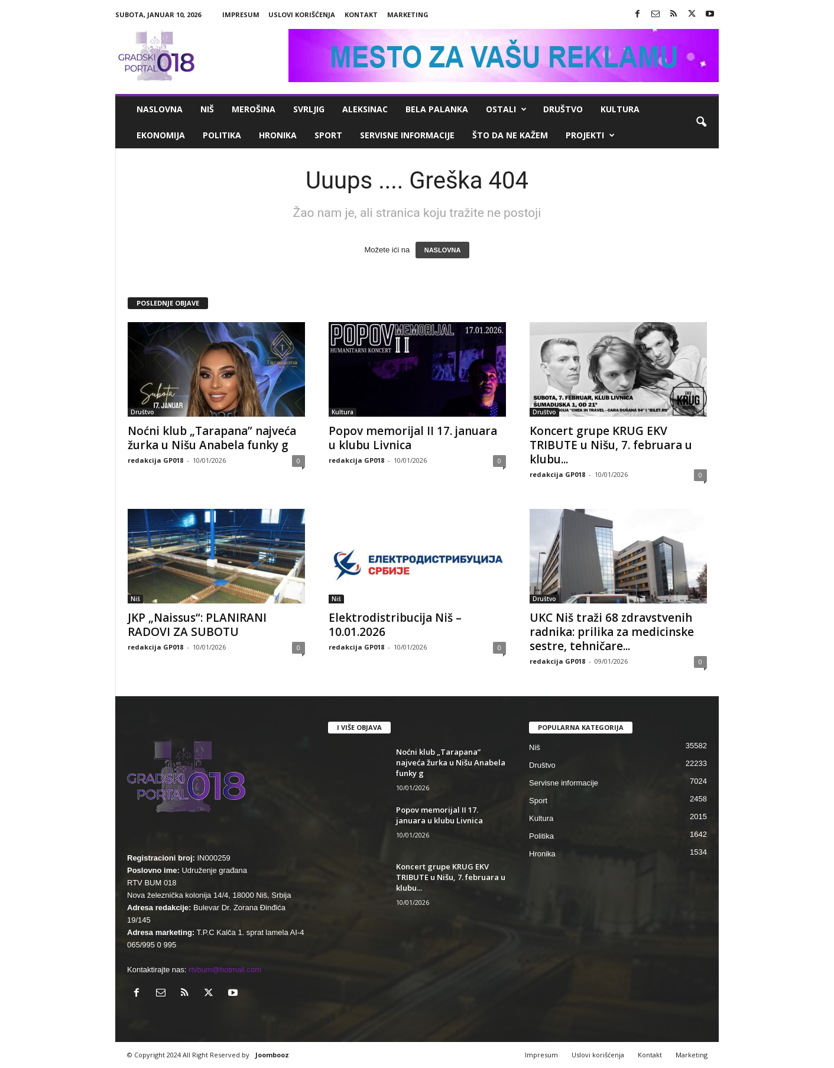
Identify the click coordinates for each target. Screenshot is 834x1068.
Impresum (240, 14)
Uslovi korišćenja (301, 14)
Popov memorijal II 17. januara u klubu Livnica (413, 438)
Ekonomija (161, 135)
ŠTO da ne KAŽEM (510, 135)
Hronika (278, 135)
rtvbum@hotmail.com (225, 969)
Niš (207, 109)
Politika (222, 135)
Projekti (590, 135)
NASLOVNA (442, 250)
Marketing (408, 14)
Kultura (620, 109)
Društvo (563, 109)
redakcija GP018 (155, 460)
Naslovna (160, 109)
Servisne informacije (407, 135)
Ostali (506, 109)
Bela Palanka (436, 109)
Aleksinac (365, 109)
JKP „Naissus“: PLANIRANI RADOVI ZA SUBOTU (197, 624)
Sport (328, 135)
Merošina (253, 109)
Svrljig (308, 109)
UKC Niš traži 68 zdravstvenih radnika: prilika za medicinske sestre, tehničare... (612, 632)
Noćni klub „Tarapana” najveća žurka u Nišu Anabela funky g (212, 438)
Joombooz (272, 1054)
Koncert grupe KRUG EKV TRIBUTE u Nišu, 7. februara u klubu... (611, 445)
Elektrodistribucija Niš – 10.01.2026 (395, 624)
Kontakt (361, 14)
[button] (701, 122)
